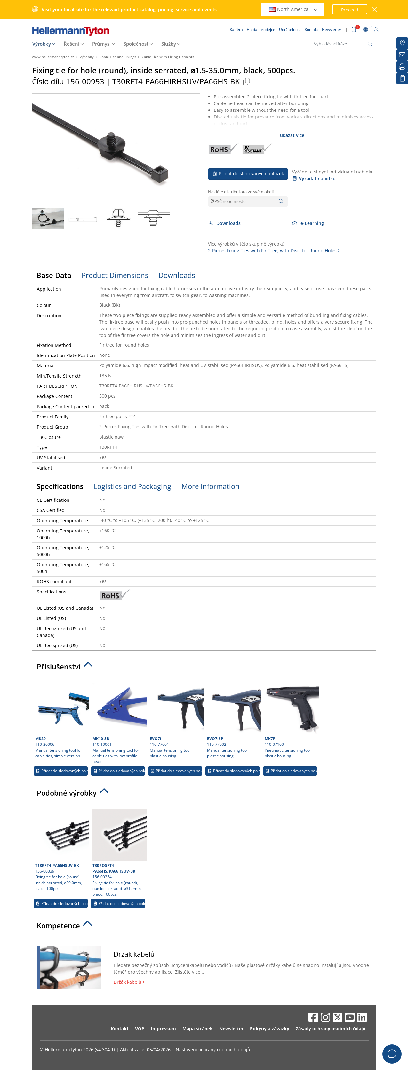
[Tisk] (402, 67)
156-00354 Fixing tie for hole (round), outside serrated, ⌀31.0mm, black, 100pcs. (118, 853)
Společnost (136, 44)
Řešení (71, 44)
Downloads (224, 223)
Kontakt (120, 1029)
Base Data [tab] (53, 275)
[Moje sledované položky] (402, 78)
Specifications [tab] (60, 486)
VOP (139, 1029)
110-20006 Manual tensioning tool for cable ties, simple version (61, 721)
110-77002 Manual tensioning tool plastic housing (233, 721)
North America (293, 9)
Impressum (163, 1029)
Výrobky (41, 44)
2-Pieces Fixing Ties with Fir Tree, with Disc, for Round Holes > (274, 251)
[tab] (204, 668)
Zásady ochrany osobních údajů (330, 1029)
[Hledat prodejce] (402, 43)
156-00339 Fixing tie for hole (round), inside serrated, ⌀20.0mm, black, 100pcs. (61, 850)
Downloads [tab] (176, 275)
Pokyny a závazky (269, 1029)
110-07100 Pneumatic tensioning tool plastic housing (291, 721)
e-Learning (308, 223)
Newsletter (231, 1029)
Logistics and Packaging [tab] (132, 486)
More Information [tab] (210, 486)
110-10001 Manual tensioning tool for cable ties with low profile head (118, 723)
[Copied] (247, 81)
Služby (168, 44)
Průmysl (101, 44)
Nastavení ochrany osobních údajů (213, 1049)
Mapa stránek (197, 1029)
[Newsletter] (402, 55)
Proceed (349, 10)
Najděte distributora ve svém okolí (241, 192)
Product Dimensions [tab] (115, 275)
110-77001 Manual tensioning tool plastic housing (176, 721)
